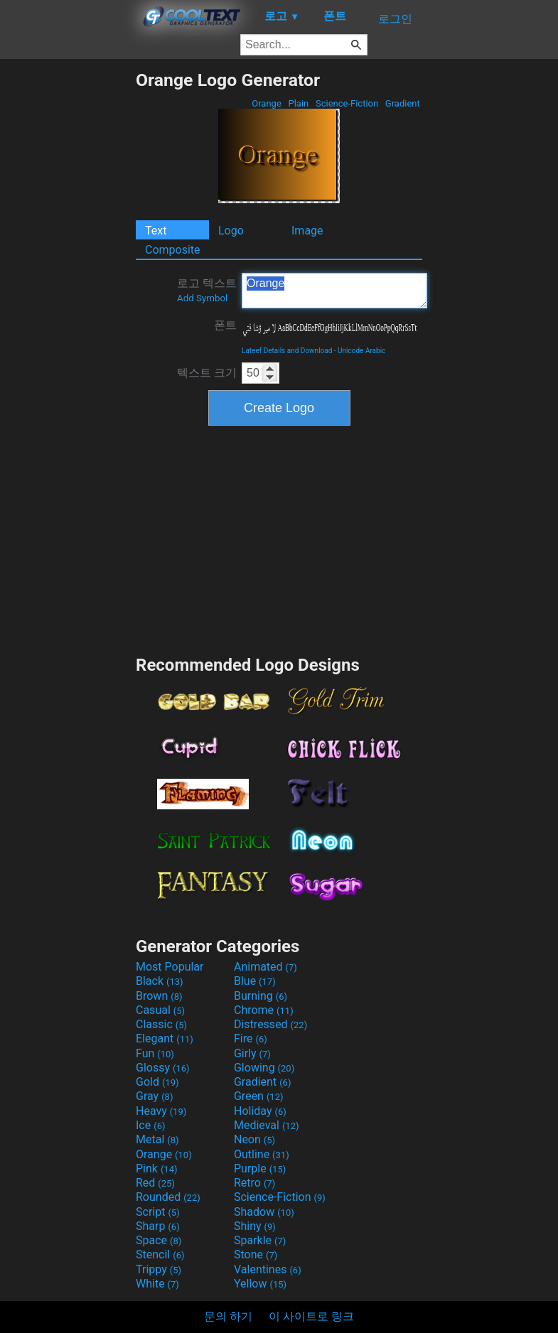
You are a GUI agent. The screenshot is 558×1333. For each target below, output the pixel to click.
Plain (298, 103)
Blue (255, 981)
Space (158, 1240)
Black (159, 981)
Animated (265, 966)
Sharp (158, 1226)
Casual (160, 1010)
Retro (254, 1182)
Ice (150, 1125)
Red (155, 1182)
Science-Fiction (347, 103)
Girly (252, 1053)
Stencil (160, 1254)
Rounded (168, 1197)
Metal (157, 1139)
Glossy (163, 1067)
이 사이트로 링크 (311, 1316)
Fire (250, 1038)
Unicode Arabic (361, 351)
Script (158, 1212)
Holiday (260, 1111)
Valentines (267, 1269)
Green (259, 1096)
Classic (161, 1024)
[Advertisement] (67, 283)
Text (155, 230)
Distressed (270, 1024)
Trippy (158, 1269)
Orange (267, 103)
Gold (157, 1082)
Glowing (264, 1067)
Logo (231, 230)
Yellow (260, 1283)
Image (307, 230)
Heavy (161, 1111)
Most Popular (170, 966)
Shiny (255, 1226)
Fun (155, 1053)
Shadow (264, 1212)
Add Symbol (202, 298)
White (157, 1283)
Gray (154, 1096)
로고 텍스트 (207, 289)
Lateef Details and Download (287, 351)
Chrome (264, 1010)
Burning (260, 996)
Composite (172, 250)
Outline (261, 1154)
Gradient (402, 103)
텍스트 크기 (207, 372)
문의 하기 (228, 1316)
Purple (260, 1168)
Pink (157, 1168)
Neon (254, 1139)
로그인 (395, 19)
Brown (159, 996)
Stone (255, 1254)
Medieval (266, 1125)
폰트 (225, 325)
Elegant (164, 1038)
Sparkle (260, 1240)
